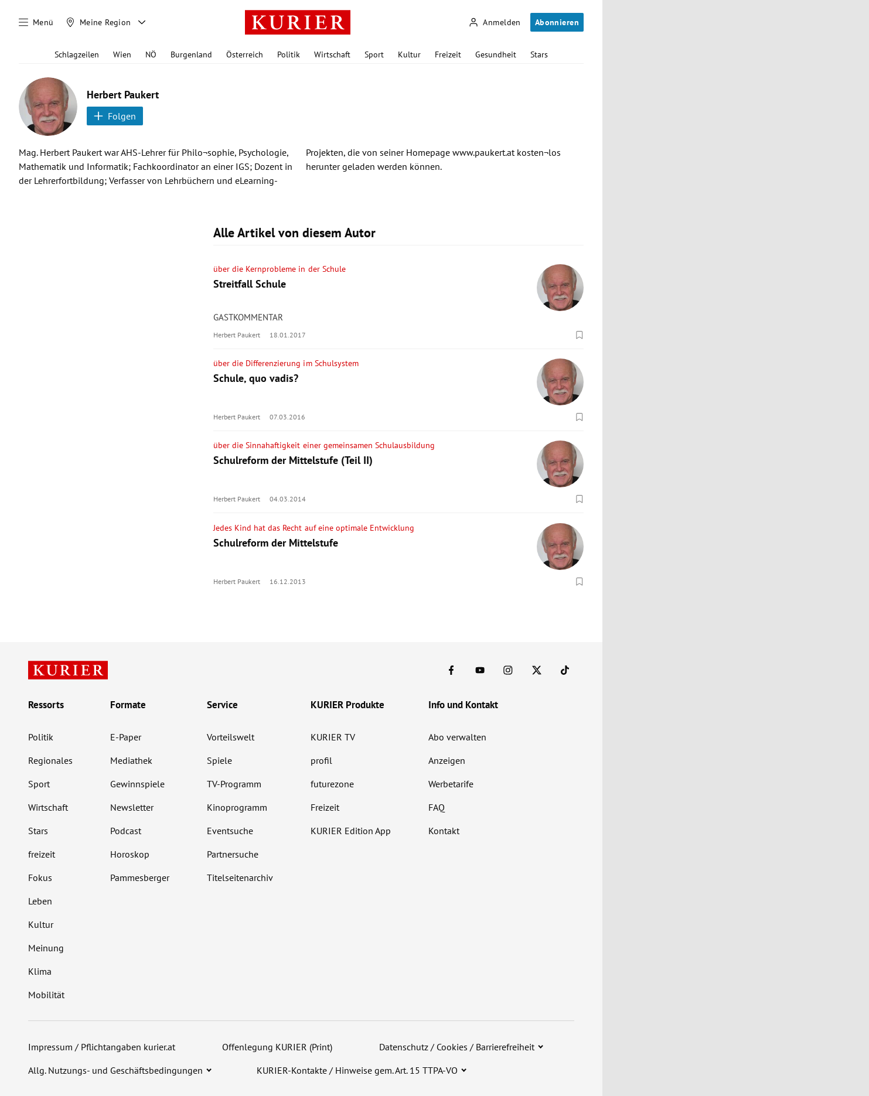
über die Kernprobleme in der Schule (279, 269)
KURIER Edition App (351, 830)
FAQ (436, 807)
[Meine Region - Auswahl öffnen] (142, 22)
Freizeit (448, 54)
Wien (122, 54)
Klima (40, 971)
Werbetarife (450, 784)
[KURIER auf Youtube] (480, 670)
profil (321, 760)
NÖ (150, 54)
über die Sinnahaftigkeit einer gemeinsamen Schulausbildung (324, 445)
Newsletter (132, 807)
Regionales (50, 760)
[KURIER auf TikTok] (565, 670)
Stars (539, 54)
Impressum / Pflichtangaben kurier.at (101, 1047)
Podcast (125, 830)
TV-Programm (234, 784)
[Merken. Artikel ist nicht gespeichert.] (579, 334)
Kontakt (443, 830)
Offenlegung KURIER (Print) (277, 1047)
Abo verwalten (457, 737)
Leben (40, 901)
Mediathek (131, 760)
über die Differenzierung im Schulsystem (286, 363)
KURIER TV (333, 737)
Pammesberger (139, 877)
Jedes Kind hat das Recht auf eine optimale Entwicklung (313, 527)
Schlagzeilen (76, 54)
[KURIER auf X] (536, 670)
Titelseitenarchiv (240, 877)
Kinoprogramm (237, 807)
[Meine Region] (98, 22)
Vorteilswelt (230, 737)
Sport (374, 54)
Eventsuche (230, 830)
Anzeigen (446, 760)
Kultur (409, 54)
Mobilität (46, 995)
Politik (288, 54)
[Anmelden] (494, 22)
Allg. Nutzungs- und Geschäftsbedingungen (115, 1070)
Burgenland (191, 54)
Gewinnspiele (137, 784)
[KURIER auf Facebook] (451, 670)
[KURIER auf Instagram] (508, 670)
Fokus (40, 877)
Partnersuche (232, 854)
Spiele (219, 760)
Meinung (46, 948)
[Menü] (36, 22)
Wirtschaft (332, 54)
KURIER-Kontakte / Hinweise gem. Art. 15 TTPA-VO (357, 1070)
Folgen (115, 116)
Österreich (244, 54)
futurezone (332, 784)
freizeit (41, 854)
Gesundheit (495, 54)
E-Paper (125, 737)
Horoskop (129, 854)
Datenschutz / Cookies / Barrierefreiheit (456, 1047)
